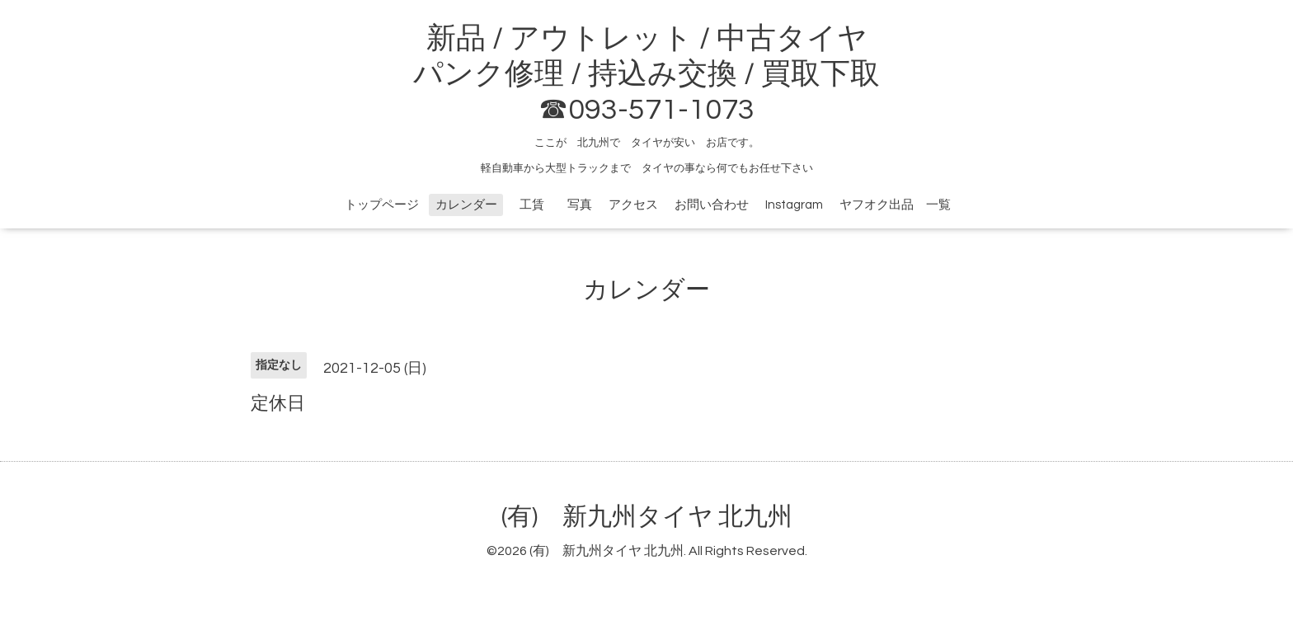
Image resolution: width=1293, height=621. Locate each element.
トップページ (382, 205)
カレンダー (466, 205)
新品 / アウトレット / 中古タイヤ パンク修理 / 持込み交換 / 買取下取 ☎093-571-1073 (646, 74)
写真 (579, 205)
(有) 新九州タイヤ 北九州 (646, 516)
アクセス (633, 205)
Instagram (794, 205)
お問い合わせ (712, 205)
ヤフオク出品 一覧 (895, 205)
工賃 (538, 205)
